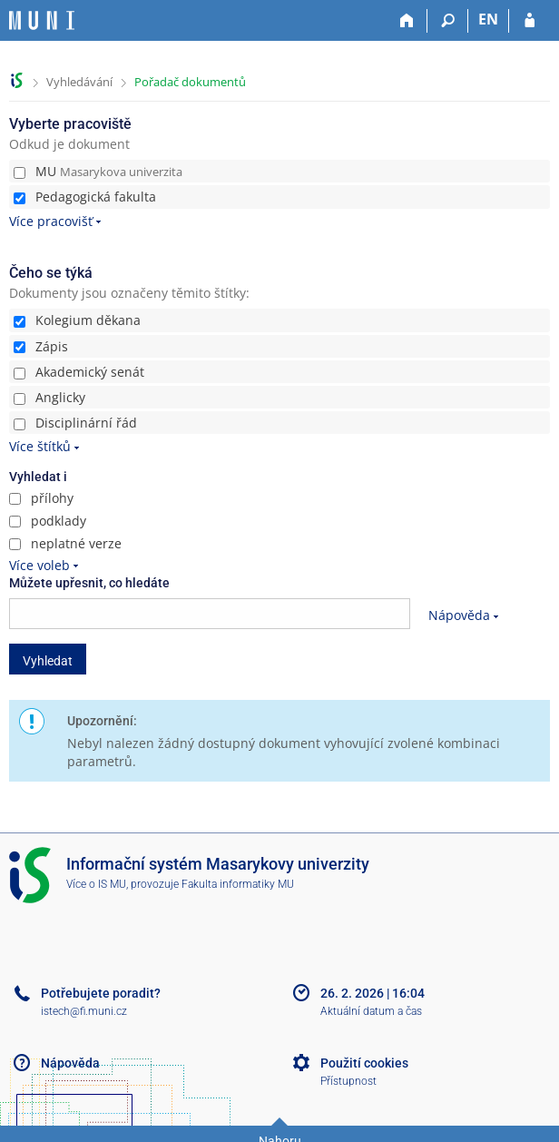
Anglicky (49, 397)
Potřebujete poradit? (101, 993)
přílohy (41, 498)
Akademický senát (79, 371)
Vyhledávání (79, 82)
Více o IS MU (96, 884)
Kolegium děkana (77, 320)
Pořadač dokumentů (190, 82)
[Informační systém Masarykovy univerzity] (41, 20)
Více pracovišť (51, 221)
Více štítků (40, 446)
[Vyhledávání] (447, 21)
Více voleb (39, 565)
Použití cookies (364, 1063)
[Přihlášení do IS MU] (529, 21)
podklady (47, 520)
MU (98, 171)
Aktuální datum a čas (371, 1011)
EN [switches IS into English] (488, 19)
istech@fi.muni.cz (84, 1011)
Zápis (41, 346)
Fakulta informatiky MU (237, 884)
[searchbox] (209, 613)
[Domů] (407, 21)
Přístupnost (348, 1081)
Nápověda (459, 615)
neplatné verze (65, 543)
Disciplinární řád (75, 422)
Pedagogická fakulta (85, 196)
